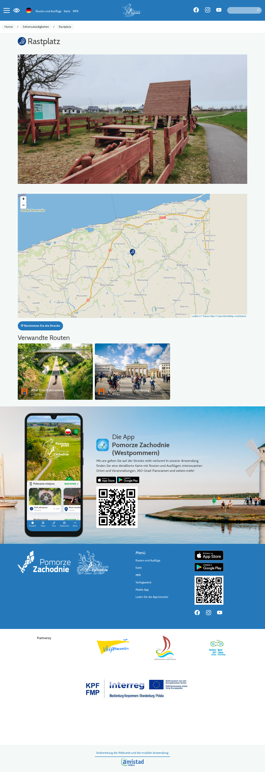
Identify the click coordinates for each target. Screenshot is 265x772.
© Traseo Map (207, 316)
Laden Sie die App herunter (152, 597)
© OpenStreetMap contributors (230, 316)
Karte (67, 11)
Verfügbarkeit (143, 582)
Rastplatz (65, 27)
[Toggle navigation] (6, 10)
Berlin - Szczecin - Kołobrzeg (128, 390)
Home (9, 27)
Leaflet (195, 316)
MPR (75, 11)
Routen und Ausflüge (49, 11)
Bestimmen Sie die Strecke (40, 326)
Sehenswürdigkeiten (36, 27)
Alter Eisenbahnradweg (47, 390)
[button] (132, 252)
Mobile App (142, 589)
